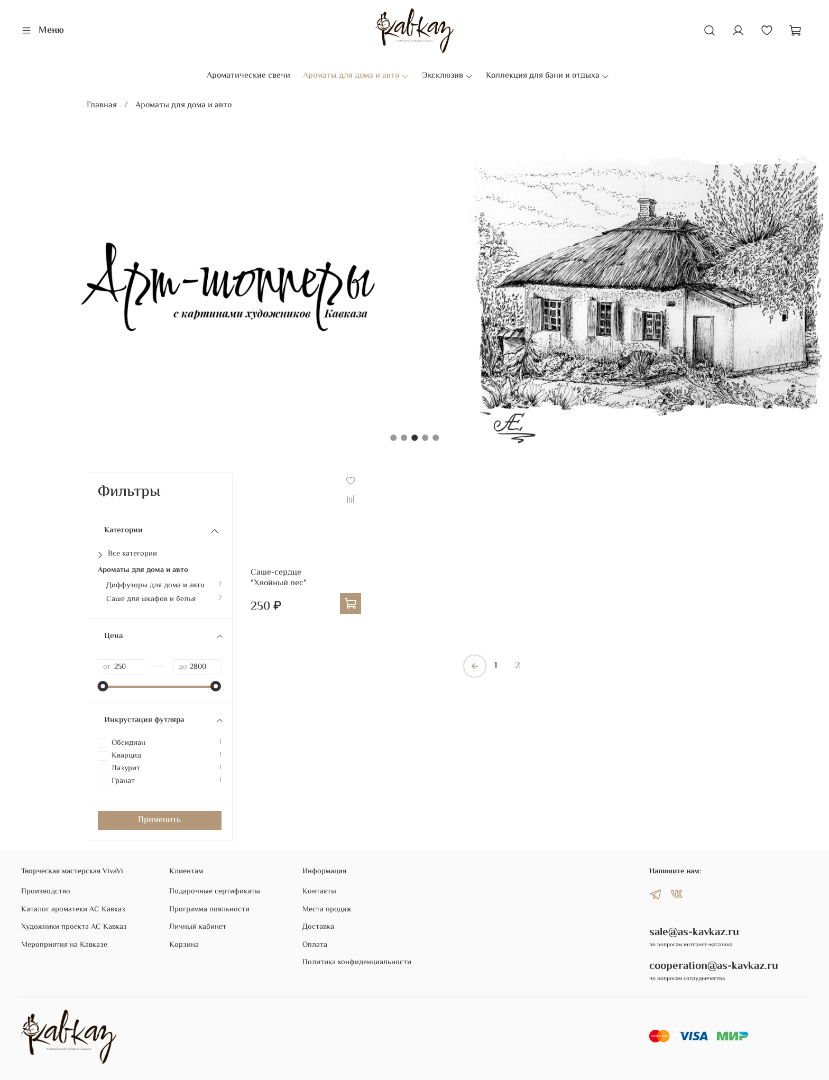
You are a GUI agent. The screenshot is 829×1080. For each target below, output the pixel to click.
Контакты (319, 892)
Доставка (318, 927)
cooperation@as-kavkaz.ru (713, 966)
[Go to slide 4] (425, 438)
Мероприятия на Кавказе (64, 945)
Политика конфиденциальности (356, 962)
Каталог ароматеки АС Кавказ (73, 910)
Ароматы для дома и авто (356, 76)
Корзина (184, 945)
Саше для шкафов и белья (151, 599)
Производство (45, 892)
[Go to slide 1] (393, 438)
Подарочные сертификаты (214, 892)
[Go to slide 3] (414, 438)
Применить (159, 820)
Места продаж (327, 910)
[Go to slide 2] (404, 438)
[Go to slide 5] (435, 438)
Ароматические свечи (248, 76)
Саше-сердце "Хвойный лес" (279, 578)
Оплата (314, 945)
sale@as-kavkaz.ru (694, 932)
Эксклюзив (447, 76)
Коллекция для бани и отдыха (548, 76)
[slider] (103, 686)
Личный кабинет (197, 927)
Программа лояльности (209, 910)
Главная (102, 105)
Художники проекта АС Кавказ (74, 927)
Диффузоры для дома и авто (155, 585)
